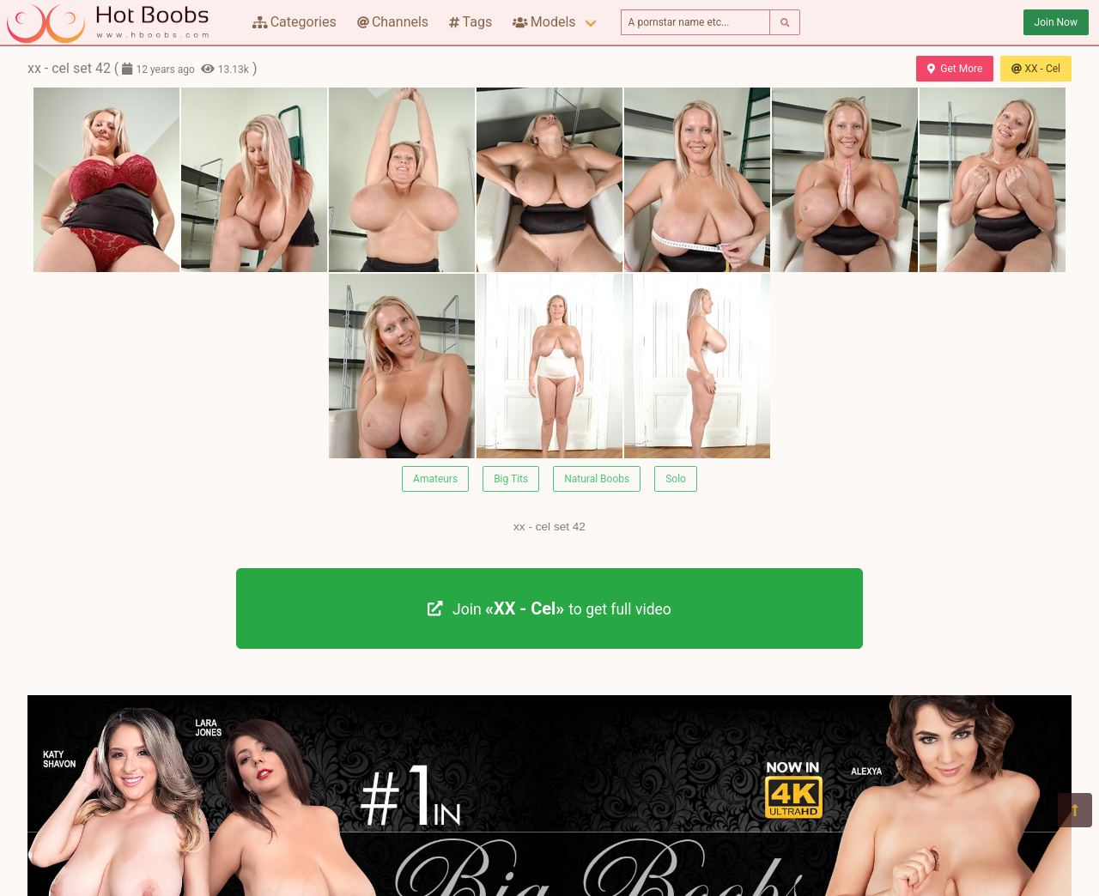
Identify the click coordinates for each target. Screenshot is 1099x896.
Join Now (1056, 22)
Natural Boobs (596, 479)
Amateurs (435, 479)
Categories (294, 22)
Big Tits (511, 479)
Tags (470, 22)
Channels (392, 22)
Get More (954, 69)
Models (544, 22)
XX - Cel (1035, 69)
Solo (675, 479)
